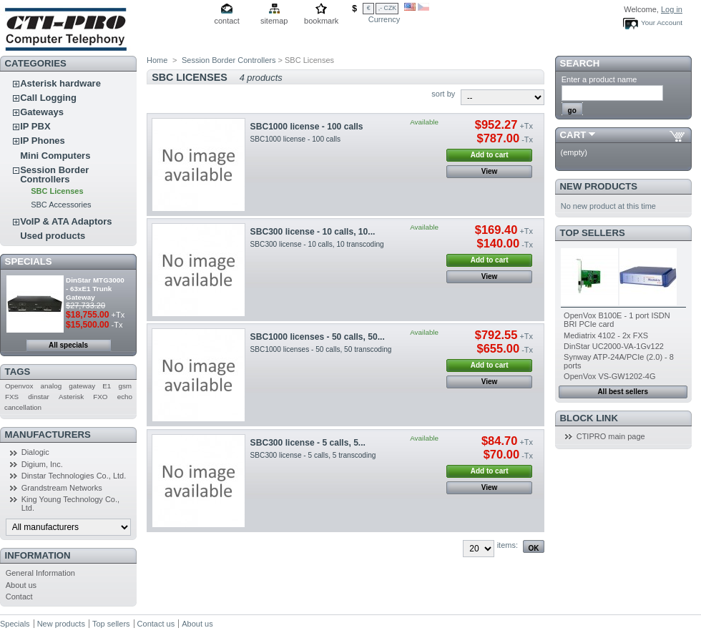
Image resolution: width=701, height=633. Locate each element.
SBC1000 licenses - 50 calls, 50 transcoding (321, 349)
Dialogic (35, 452)
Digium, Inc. (42, 464)
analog (51, 386)
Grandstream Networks (61, 488)
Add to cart (490, 155)
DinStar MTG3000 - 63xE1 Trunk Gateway (95, 288)
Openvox (19, 386)
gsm (125, 386)
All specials (68, 345)
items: (507, 545)
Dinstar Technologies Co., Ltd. (74, 475)
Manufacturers (48, 434)
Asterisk (71, 397)
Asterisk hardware (60, 83)
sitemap (274, 20)
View (489, 171)
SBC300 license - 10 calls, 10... (313, 232)
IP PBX (35, 126)
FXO (100, 397)
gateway (82, 386)
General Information (40, 573)
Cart (573, 134)
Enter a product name (599, 79)
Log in (671, 9)
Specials (28, 261)
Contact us (156, 623)
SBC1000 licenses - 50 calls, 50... (317, 337)
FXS (12, 397)
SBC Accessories (61, 204)
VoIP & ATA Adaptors (66, 221)
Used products (52, 235)
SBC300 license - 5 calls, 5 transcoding (313, 455)
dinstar (38, 397)
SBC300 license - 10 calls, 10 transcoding (317, 244)
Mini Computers (55, 155)
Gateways (42, 112)
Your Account (661, 22)
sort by (443, 93)
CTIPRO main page (611, 436)
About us (21, 585)
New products (598, 186)
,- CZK (387, 7)
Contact (19, 596)
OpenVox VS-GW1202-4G (609, 376)
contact (226, 20)
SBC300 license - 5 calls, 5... (308, 443)
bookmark (321, 20)
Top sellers (592, 232)
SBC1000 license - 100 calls (306, 127)
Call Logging (48, 97)
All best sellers (622, 392)
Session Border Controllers (54, 175)
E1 (106, 386)
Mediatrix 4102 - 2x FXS (606, 335)
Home (157, 60)
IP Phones (42, 140)
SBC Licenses (57, 191)
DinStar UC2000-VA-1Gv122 (614, 346)
